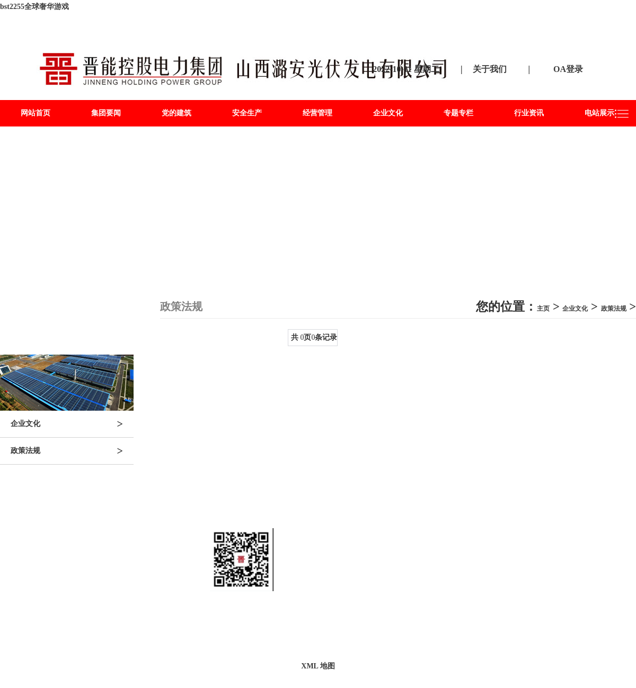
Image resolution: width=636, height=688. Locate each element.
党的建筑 (176, 113)
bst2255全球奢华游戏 (34, 7)
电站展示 (599, 113)
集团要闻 (106, 113)
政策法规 (72, 451)
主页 (543, 308)
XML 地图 (317, 666)
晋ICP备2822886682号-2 (404, 629)
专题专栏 (458, 113)
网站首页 (35, 113)
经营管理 (317, 113)
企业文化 (388, 113)
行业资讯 (529, 113)
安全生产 (247, 113)
